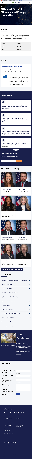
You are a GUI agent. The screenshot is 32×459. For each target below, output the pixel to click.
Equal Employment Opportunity (18, 454)
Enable (3, 43)
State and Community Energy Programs (11, 313)
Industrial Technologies (7, 305)
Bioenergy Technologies (7, 284)
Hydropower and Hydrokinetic (9, 301)
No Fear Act (5, 452)
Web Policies (11, 452)
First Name (18, 369)
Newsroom (18, 418)
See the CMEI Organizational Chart (12, 269)
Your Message (18, 382)
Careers (17, 420)
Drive (3, 49)
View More (16, 150)
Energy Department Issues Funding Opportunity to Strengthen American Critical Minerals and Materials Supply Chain (16, 120)
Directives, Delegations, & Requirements (20, 426)
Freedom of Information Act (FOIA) (9, 428)
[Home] (16, 3)
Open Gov (5, 450)
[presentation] (23, 397)
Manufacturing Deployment (8, 309)
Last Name (18, 373)
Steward (19, 43)
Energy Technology (6, 69)
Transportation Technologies (8, 321)
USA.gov (5, 435)
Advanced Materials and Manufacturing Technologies (14, 280)
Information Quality (21, 450)
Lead (3, 46)
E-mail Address (18, 378)
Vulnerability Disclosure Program (20, 452)
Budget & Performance (8, 425)
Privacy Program (7, 430)
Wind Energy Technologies (8, 326)
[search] (30, 3)
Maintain (19, 49)
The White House (19, 435)
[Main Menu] (2, 3)
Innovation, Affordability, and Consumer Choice (12, 71)
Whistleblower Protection (7, 454)
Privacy (15, 450)
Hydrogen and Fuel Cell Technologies (10, 297)
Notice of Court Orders (7, 456)
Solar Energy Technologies (8, 317)
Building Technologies (7, 288)
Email (2, 159)
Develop (19, 46)
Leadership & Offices (7, 418)
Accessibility (10, 450)
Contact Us (6, 420)
